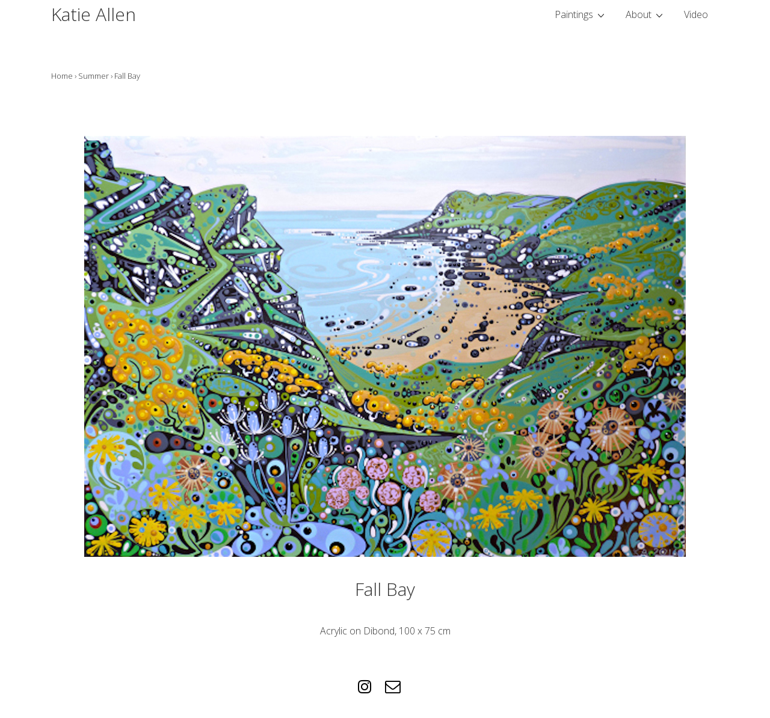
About (646, 13)
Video (696, 14)
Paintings (581, 13)
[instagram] (367, 690)
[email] (394, 690)
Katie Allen (93, 14)
